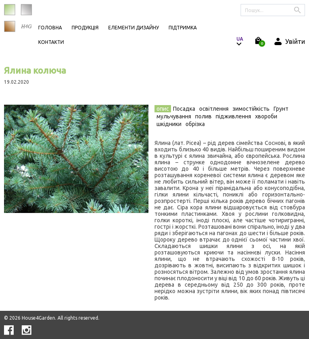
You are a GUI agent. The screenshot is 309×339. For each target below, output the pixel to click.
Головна (50, 27)
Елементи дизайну (133, 27)
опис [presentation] (163, 108)
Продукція (85, 27)
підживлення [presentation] (233, 116)
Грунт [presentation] (281, 108)
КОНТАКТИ (51, 42)
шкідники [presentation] (169, 124)
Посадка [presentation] (184, 108)
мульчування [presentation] (174, 116)
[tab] (162, 108)
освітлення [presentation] (214, 108)
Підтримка (183, 27)
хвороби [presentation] (266, 116)
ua (240, 38)
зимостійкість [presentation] (251, 108)
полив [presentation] (203, 116)
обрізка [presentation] (195, 124)
